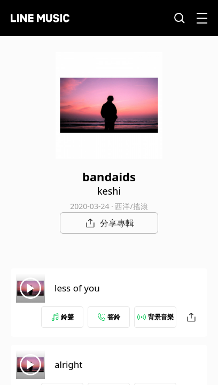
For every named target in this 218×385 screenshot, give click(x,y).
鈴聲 (62, 316)
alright (68, 364)
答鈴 (109, 316)
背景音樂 (155, 316)
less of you (77, 288)
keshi (109, 190)
